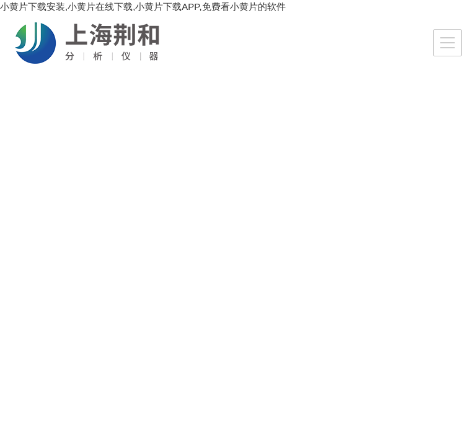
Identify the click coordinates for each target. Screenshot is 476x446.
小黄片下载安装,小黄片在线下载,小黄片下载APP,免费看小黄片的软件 (143, 6)
